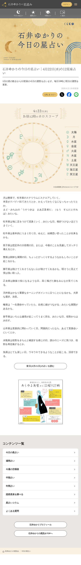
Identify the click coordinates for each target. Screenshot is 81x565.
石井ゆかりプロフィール (41, 524)
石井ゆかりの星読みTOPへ (40, 533)
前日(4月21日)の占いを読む (41, 366)
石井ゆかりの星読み (10, 551)
